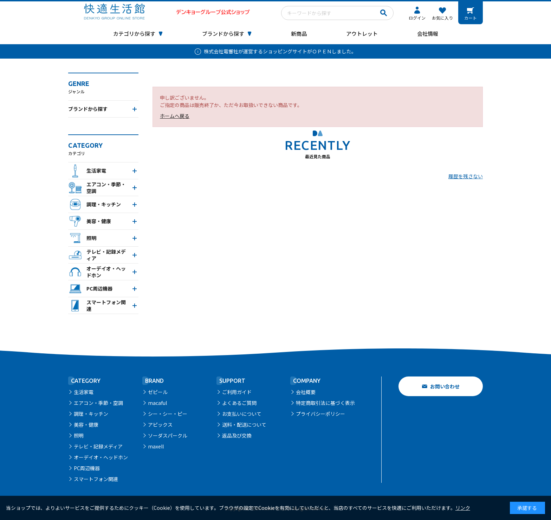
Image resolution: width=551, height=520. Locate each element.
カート (470, 18)
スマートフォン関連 (96, 478)
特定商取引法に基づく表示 (325, 402)
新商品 (299, 33)
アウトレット (362, 33)
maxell (156, 446)
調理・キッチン (91, 413)
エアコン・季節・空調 (98, 402)
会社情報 (427, 33)
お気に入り (442, 18)
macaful (157, 402)
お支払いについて (241, 413)
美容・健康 (86, 424)
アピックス (160, 424)
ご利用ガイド (237, 391)
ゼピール (158, 391)
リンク (462, 507)
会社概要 (306, 391)
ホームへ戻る (174, 115)
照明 (79, 435)
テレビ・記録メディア (98, 446)
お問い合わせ (445, 386)
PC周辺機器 (87, 468)
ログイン (417, 18)
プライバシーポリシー (320, 413)
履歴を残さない (465, 176)
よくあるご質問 (239, 402)
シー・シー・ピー (167, 413)
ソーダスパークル (167, 435)
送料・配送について (244, 424)
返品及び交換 (237, 435)
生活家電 (83, 391)
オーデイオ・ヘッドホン (101, 457)
